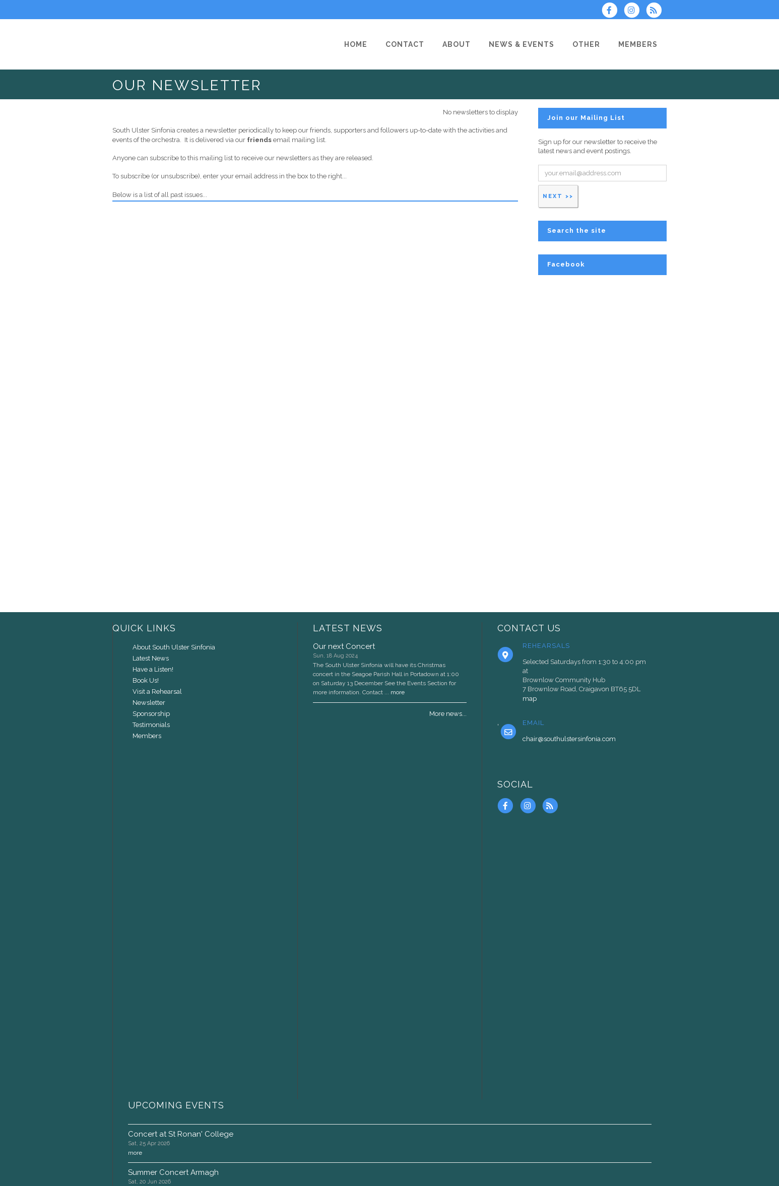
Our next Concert (344, 646)
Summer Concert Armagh (173, 1172)
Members (147, 736)
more (398, 692)
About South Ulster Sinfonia (174, 647)
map (530, 698)
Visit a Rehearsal (157, 691)
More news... (448, 713)
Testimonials (151, 725)
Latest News (151, 658)
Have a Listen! (153, 669)
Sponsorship (151, 713)
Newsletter (149, 702)
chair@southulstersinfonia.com (569, 739)
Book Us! (146, 680)
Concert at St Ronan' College (180, 1134)
